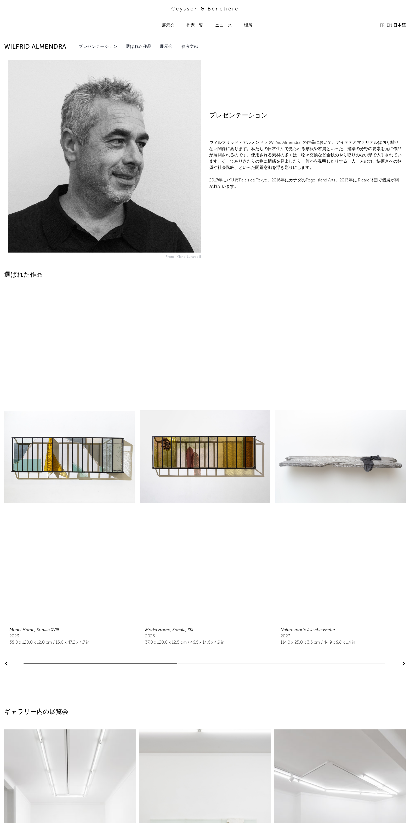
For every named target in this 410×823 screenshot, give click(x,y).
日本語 (399, 25)
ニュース (223, 25)
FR (382, 25)
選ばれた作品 (138, 46)
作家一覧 (194, 25)
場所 (248, 25)
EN (389, 25)
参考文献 (189, 46)
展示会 (168, 25)
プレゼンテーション (98, 46)
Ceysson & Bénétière (205, 9)
